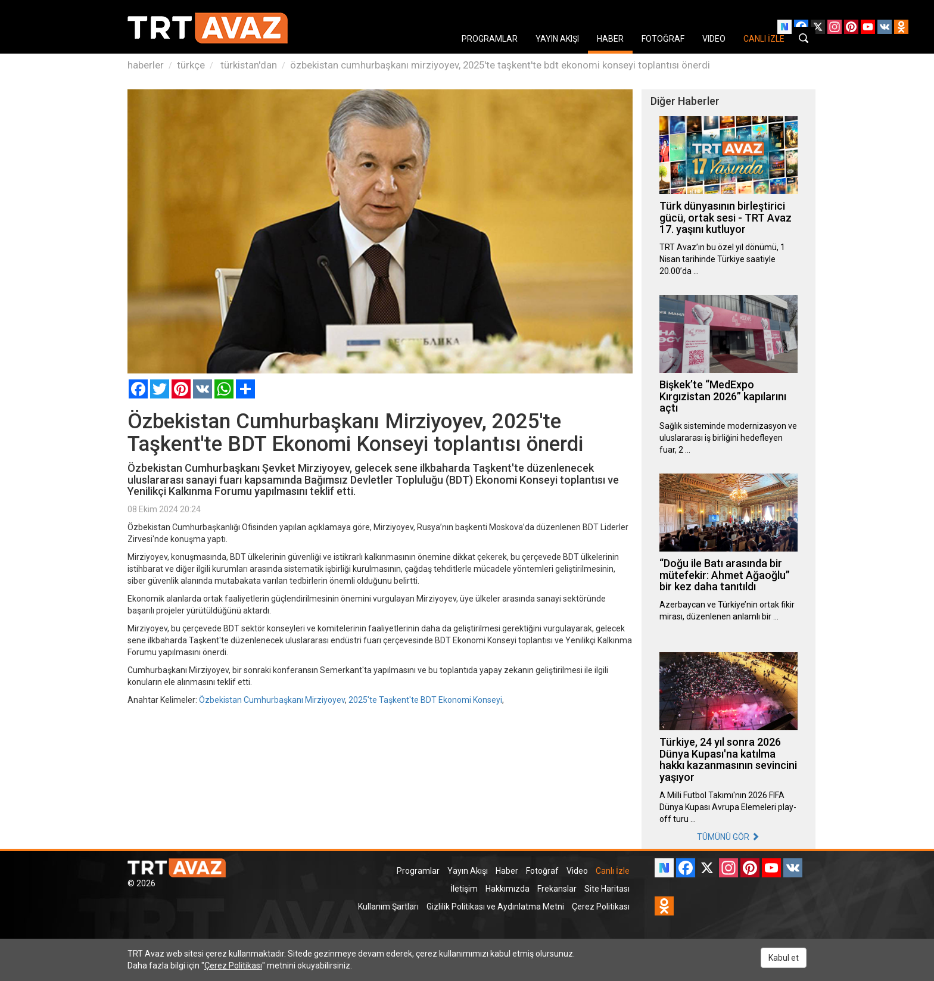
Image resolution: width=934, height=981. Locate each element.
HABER (610, 38)
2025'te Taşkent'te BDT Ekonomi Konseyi (425, 700)
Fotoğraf (542, 871)
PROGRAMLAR (490, 38)
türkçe (191, 65)
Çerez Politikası (601, 906)
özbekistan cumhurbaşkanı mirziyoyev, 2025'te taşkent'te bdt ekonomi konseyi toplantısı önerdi (500, 65)
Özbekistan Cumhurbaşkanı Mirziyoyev (272, 700)
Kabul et (783, 958)
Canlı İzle (613, 871)
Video (577, 871)
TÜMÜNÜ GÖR (728, 837)
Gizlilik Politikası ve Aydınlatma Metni (495, 906)
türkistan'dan (247, 65)
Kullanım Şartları (388, 906)
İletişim (464, 888)
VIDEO (714, 38)
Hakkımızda (507, 888)
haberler (145, 65)
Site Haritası (607, 888)
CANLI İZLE (763, 38)
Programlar (418, 871)
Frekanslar (557, 888)
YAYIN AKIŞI (557, 38)
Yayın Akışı (467, 871)
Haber (507, 871)
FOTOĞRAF (663, 38)
